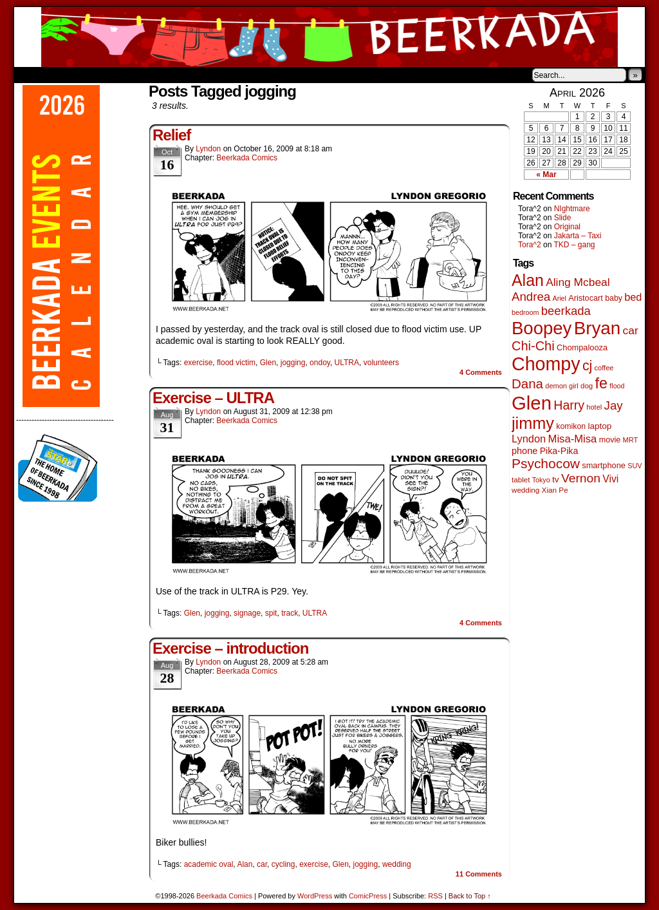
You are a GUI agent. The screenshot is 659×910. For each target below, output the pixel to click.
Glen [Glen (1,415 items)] (532, 402)
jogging (293, 362)
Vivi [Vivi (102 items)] (610, 478)
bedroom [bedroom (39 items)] (525, 312)
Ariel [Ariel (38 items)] (559, 298)
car (262, 864)
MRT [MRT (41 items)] (630, 440)
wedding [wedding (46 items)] (525, 490)
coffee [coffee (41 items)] (604, 368)
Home (32, 75)
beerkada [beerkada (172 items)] (566, 311)
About (70, 75)
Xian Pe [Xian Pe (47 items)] (555, 490)
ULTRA (347, 362)
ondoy (320, 362)
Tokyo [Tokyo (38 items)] (541, 480)
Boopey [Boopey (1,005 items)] (541, 328)
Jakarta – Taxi (578, 235)
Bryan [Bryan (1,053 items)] (597, 328)
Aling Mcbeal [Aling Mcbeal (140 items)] (577, 282)
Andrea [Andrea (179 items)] (531, 296)
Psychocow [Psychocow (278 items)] (546, 463)
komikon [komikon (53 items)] (571, 426)
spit (271, 613)
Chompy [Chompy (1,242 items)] (546, 364)
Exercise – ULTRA (213, 397)
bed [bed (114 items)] (633, 297)
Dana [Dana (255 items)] (527, 383)
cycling (283, 864)
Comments (480, 372)
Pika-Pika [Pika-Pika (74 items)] (559, 451)
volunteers (381, 362)
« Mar (546, 174)
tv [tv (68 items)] (555, 479)
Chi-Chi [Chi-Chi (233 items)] (533, 346)
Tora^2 (529, 244)
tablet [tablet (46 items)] (521, 479)
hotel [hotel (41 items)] (594, 407)
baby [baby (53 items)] (613, 298)
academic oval (209, 864)
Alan (244, 864)
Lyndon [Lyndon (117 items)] (529, 438)
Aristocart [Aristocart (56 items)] (585, 298)
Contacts (159, 75)
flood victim (236, 362)
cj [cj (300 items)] (587, 366)
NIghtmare (572, 208)
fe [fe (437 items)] (601, 383)
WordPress (314, 896)
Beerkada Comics (329, 37)
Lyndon (208, 148)
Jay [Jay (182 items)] (613, 405)
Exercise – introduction (230, 648)
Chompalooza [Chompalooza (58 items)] (582, 347)
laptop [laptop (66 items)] (600, 426)
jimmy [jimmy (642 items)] (533, 423)
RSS (435, 896)
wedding (396, 864)
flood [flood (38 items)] (616, 386)
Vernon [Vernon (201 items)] (580, 478)
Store (110, 75)
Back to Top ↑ (470, 896)
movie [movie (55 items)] (610, 439)
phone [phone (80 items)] (524, 451)
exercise (198, 362)
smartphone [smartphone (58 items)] (604, 465)
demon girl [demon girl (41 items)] (561, 386)
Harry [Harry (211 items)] (568, 405)
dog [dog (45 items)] (586, 386)
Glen (268, 362)
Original (567, 226)
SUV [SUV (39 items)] (634, 465)
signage (247, 613)
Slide (562, 217)
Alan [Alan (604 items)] (528, 280)
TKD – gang (574, 244)
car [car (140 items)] (630, 330)
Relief (171, 135)
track (289, 613)
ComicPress (368, 896)
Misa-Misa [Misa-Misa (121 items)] (572, 439)
